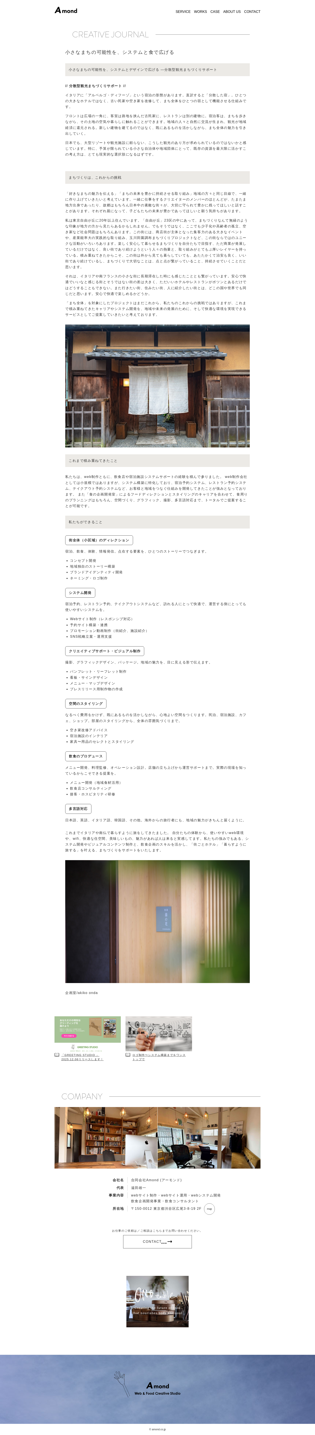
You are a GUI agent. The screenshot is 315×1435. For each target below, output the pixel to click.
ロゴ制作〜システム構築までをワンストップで (159, 1057)
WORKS (200, 12)
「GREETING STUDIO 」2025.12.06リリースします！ (82, 1057)
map (209, 1208)
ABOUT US (232, 12)
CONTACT (252, 12)
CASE (215, 12)
